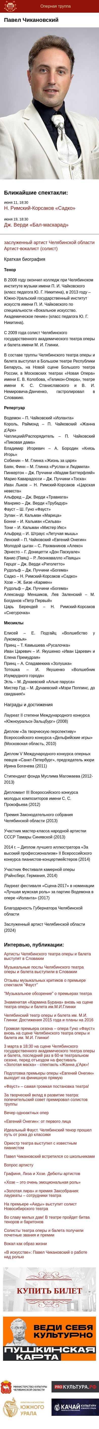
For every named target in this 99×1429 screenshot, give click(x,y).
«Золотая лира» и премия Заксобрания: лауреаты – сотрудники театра (41, 1193)
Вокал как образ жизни (25, 1244)
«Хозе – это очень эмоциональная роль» (42, 1182)
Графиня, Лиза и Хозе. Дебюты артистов (42, 1174)
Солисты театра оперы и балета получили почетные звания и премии (43, 1232)
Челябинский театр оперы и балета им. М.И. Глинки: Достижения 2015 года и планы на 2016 (48, 1017)
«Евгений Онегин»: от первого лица (37, 1121)
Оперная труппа (55, 6)
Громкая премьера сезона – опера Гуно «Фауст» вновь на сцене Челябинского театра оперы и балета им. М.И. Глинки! (49, 1033)
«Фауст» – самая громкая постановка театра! (46, 1086)
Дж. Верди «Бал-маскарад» (36, 225)
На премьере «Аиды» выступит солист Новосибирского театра (40, 1206)
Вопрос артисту (18, 1165)
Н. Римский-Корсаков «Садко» (40, 208)
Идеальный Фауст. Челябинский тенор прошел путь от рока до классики (48, 1132)
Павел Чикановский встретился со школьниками (49, 1156)
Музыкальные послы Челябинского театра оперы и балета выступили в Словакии (44, 969)
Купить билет (49, 1290)
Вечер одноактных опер (26, 1113)
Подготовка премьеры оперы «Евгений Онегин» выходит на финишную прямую (49, 1075)
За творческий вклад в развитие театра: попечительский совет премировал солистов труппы (46, 1099)
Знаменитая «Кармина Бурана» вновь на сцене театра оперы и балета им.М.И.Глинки (48, 1004)
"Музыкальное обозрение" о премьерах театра (48, 993)
